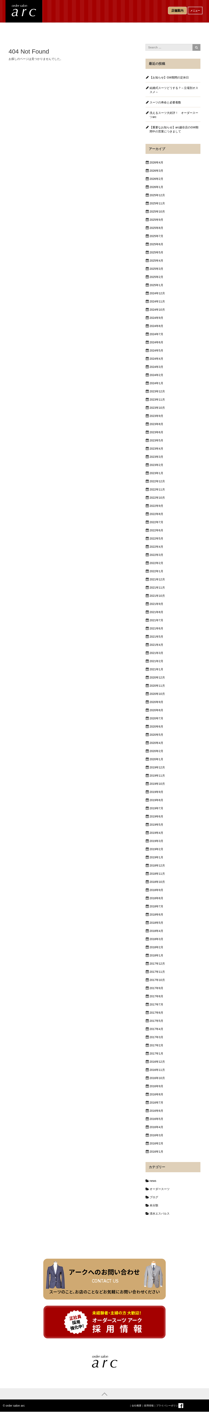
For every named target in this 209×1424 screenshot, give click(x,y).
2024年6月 (156, 342)
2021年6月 (156, 628)
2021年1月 (156, 669)
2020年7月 (156, 718)
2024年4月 (156, 358)
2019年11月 (157, 775)
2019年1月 (156, 857)
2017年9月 (156, 988)
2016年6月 (156, 1110)
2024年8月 (156, 326)
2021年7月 (156, 620)
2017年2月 (156, 1045)
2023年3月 (156, 456)
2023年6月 (156, 432)
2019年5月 (156, 824)
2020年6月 (156, 726)
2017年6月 (156, 1012)
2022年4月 (156, 546)
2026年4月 (156, 162)
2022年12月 (157, 481)
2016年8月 (156, 1094)
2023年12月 (157, 391)
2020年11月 (157, 685)
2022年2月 (156, 563)
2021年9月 (156, 604)
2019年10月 (157, 783)
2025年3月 (156, 268)
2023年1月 (156, 473)
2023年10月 (157, 407)
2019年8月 (156, 800)
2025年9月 (156, 219)
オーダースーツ (160, 1189)
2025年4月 (156, 260)
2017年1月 (156, 1053)
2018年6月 (156, 914)
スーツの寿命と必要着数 (165, 102)
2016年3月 (156, 1135)
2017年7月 (156, 1004)
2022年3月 (156, 554)
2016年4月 (156, 1127)
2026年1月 (156, 187)
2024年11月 (157, 301)
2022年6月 (156, 530)
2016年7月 (156, 1102)
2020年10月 (157, 693)
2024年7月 (156, 334)
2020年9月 (156, 702)
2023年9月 (156, 416)
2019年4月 (156, 832)
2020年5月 (156, 734)
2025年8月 (156, 227)
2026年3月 (156, 170)
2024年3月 (156, 366)
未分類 (154, 1205)
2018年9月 (156, 890)
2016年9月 (156, 1086)
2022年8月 (156, 514)
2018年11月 (157, 873)
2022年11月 (157, 489)
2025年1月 (156, 285)
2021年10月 (157, 595)
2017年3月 (156, 1037)
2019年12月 (157, 767)
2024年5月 (156, 350)
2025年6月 (156, 244)
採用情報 (149, 1405)
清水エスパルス (160, 1213)
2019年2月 (156, 849)
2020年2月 (156, 751)
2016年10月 (157, 1078)
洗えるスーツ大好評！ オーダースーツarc (174, 115)
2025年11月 (157, 203)
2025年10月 (157, 211)
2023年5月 (156, 440)
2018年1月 (156, 955)
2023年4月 (156, 448)
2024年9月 (156, 317)
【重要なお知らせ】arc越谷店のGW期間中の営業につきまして (174, 129)
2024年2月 (156, 375)
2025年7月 (156, 236)
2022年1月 (156, 571)
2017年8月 (156, 996)
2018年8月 (156, 898)
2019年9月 (156, 792)
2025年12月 (157, 195)
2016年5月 (156, 1119)
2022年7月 (156, 522)
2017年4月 (156, 1029)
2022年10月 (157, 497)
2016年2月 (156, 1143)
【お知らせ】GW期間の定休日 (169, 77)
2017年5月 (156, 1020)
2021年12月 (157, 579)
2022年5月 (156, 538)
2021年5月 (156, 636)
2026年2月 (156, 178)
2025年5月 (156, 252)
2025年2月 (156, 277)
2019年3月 (156, 841)
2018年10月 (157, 881)
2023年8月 (156, 424)
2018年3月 (156, 939)
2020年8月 (156, 710)
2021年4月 (156, 644)
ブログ (154, 1197)
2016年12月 (157, 1061)
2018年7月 (156, 906)
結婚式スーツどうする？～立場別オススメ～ (174, 90)
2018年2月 (156, 947)
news (153, 1180)
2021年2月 (156, 661)
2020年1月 (156, 759)
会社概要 (136, 1405)
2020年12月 (157, 677)
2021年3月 (156, 653)
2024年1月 (156, 383)
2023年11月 (157, 399)
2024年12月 (157, 293)
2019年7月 (156, 808)
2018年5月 (156, 922)
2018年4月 (156, 931)
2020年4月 (156, 742)
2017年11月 (157, 971)
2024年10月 (157, 309)
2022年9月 (156, 505)
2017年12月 (157, 963)
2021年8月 (156, 612)
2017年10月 (157, 980)
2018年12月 (157, 865)
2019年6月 (156, 816)
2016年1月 (156, 1151)
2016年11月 (157, 1069)
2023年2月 (156, 465)
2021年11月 (157, 587)
